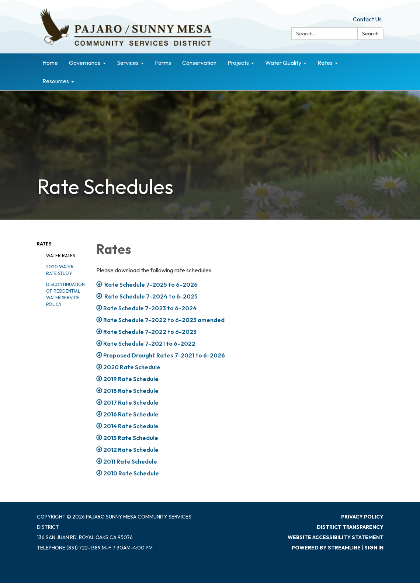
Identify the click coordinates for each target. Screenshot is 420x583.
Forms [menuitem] (163, 62)
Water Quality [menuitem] (283, 62)
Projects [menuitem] (238, 62)
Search (370, 33)
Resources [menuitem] (55, 81)
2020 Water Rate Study (60, 270)
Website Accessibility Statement (335, 537)
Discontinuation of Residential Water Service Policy (65, 294)
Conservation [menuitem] (199, 62)
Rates (44, 244)
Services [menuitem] (128, 62)
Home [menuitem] (50, 62)
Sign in (373, 547)
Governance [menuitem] (85, 62)
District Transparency (350, 527)
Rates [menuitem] (325, 62)
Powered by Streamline (326, 547)
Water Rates (60, 255)
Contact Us (367, 19)
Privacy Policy (362, 516)
